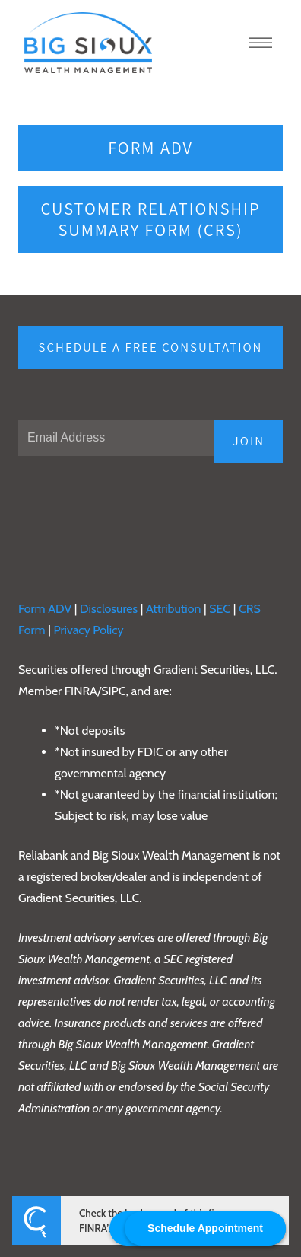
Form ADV (150, 147)
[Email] (116, 438)
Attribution (175, 608)
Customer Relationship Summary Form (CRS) (151, 219)
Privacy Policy (89, 630)
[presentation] (133, 511)
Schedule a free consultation (151, 347)
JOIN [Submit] (249, 440)
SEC (221, 608)
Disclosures (109, 608)
